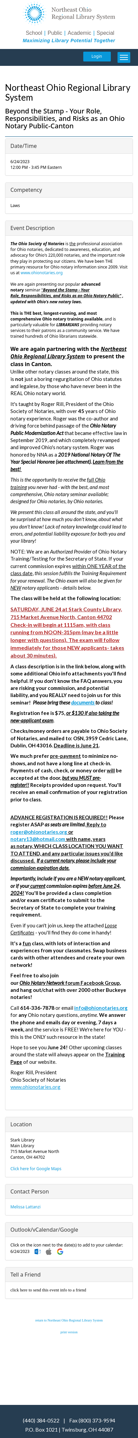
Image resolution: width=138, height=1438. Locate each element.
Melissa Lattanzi (25, 1207)
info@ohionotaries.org (101, 1008)
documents (83, 702)
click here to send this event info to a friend (48, 1289)
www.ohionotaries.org (41, 273)
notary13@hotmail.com (37, 839)
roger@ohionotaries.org (38, 832)
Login (97, 56)
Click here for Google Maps (35, 1169)
